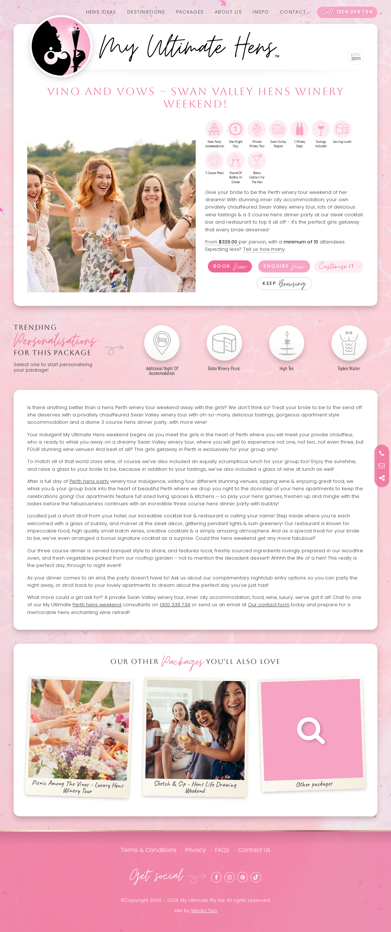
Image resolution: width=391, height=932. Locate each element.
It (337, 266)
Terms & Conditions (149, 850)
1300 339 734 (347, 12)
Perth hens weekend (96, 605)
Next (185, 206)
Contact (293, 12)
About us (228, 12)
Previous (38, 206)
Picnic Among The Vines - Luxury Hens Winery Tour (79, 737)
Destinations (146, 12)
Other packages (312, 734)
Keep (284, 283)
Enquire (284, 266)
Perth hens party (89, 481)
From (222, 242)
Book (229, 266)
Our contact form (268, 605)
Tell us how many (264, 249)
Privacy (195, 850)
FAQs (222, 850)
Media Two (204, 910)
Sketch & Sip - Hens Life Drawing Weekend (195, 737)
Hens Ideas (101, 12)
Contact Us (254, 850)
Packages (190, 12)
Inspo (261, 12)
